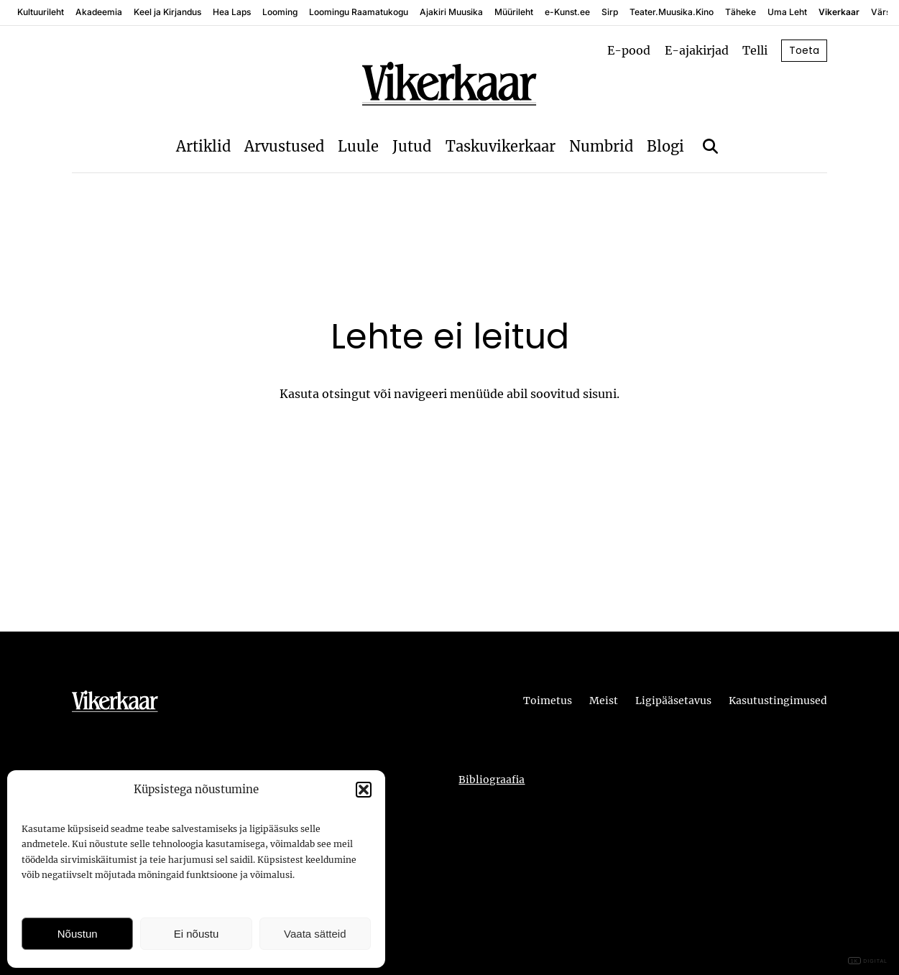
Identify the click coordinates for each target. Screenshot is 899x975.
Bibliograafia (491, 779)
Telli (754, 50)
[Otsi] (710, 146)
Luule (358, 146)
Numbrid (601, 146)
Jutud (411, 146)
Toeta (804, 50)
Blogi (665, 146)
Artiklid (203, 146)
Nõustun (77, 934)
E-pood (628, 50)
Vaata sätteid (315, 934)
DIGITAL (868, 961)
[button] (363, 789)
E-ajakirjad (697, 50)
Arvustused (284, 146)
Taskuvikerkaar (500, 146)
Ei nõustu (196, 934)
